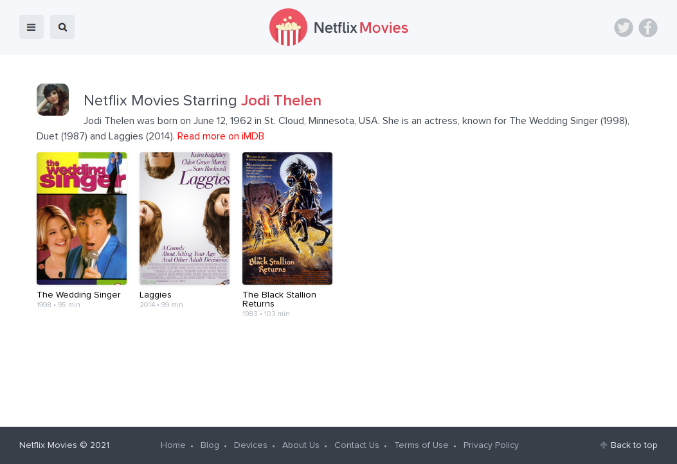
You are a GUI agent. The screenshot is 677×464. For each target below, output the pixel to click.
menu (31, 27)
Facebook (648, 27)
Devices (250, 445)
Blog (210, 445)
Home (173, 445)
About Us (301, 445)
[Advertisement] (339, 368)
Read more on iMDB (220, 136)
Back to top (634, 445)
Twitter (623, 27)
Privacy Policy (491, 445)
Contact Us (356, 445)
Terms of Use (421, 445)
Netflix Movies (48, 445)
